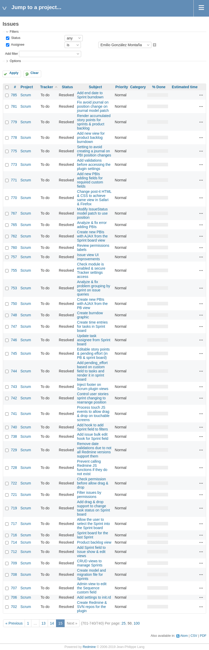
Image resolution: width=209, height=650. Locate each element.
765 (14, 225)
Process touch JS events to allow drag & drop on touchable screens (93, 413)
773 (14, 164)
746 (14, 340)
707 (14, 588)
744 (14, 371)
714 (14, 542)
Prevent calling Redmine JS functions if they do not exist (92, 467)
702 (14, 607)
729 (14, 450)
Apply (13, 73)
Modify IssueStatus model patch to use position (92, 213)
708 (14, 574)
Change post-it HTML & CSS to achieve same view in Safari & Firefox (94, 197)
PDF (203, 636)
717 (14, 524)
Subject (95, 87)
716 (14, 535)
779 (14, 122)
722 (14, 483)
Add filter (11, 54)
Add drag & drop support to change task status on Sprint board (93, 508)
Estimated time (185, 87)
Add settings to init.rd (94, 597)
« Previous (14, 623)
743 (14, 387)
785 (14, 95)
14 (52, 623)
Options (15, 61)
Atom (184, 636)
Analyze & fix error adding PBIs (92, 225)
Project (26, 87)
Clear (34, 73)
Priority (121, 87)
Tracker (46, 87)
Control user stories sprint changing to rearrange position (92, 398)
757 (14, 257)
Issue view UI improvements (88, 257)
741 (14, 414)
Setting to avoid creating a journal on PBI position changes (94, 151)
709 (14, 563)
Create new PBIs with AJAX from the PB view (92, 303)
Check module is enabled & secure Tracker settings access (91, 270)
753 (14, 288)
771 (14, 180)
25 (124, 623)
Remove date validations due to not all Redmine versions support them (94, 450)
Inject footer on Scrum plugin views (92, 386)
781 (14, 106)
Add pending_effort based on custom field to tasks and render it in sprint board (92, 371)
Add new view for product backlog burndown (91, 137)
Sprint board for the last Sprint (92, 535)
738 (14, 436)
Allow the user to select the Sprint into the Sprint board (93, 523)
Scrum (25, 95)
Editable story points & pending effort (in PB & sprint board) (93, 353)
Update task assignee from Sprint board (93, 340)
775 (14, 151)
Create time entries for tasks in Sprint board (92, 326)
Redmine (89, 647)
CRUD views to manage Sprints (89, 563)
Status (15, 38)
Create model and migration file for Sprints (91, 574)
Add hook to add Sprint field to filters (92, 427)
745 (14, 353)
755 (14, 270)
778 (14, 137)
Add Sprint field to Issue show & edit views (91, 551)
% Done (158, 87)
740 (14, 427)
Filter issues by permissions (89, 494)
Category (138, 87)
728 (14, 468)
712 (14, 552)
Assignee (17, 45)
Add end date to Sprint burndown (90, 95)
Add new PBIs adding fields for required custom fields (90, 180)
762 (14, 236)
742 (14, 398)
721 (14, 494)
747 (14, 326)
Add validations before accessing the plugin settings (93, 164)
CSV (194, 636)
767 (14, 213)
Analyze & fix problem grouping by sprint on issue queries (93, 288)
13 (43, 623)
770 (14, 198)
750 (14, 304)
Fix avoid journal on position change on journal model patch (93, 106)
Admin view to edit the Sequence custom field (92, 588)
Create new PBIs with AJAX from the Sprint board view (92, 236)
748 (14, 315)
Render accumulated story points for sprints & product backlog (93, 122)
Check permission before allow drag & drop (92, 483)
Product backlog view (94, 542)
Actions (201, 95)
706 (14, 597)
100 (137, 623)
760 (14, 247)
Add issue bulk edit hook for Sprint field (92, 436)
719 (14, 508)
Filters (14, 31)
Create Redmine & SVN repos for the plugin (92, 606)
